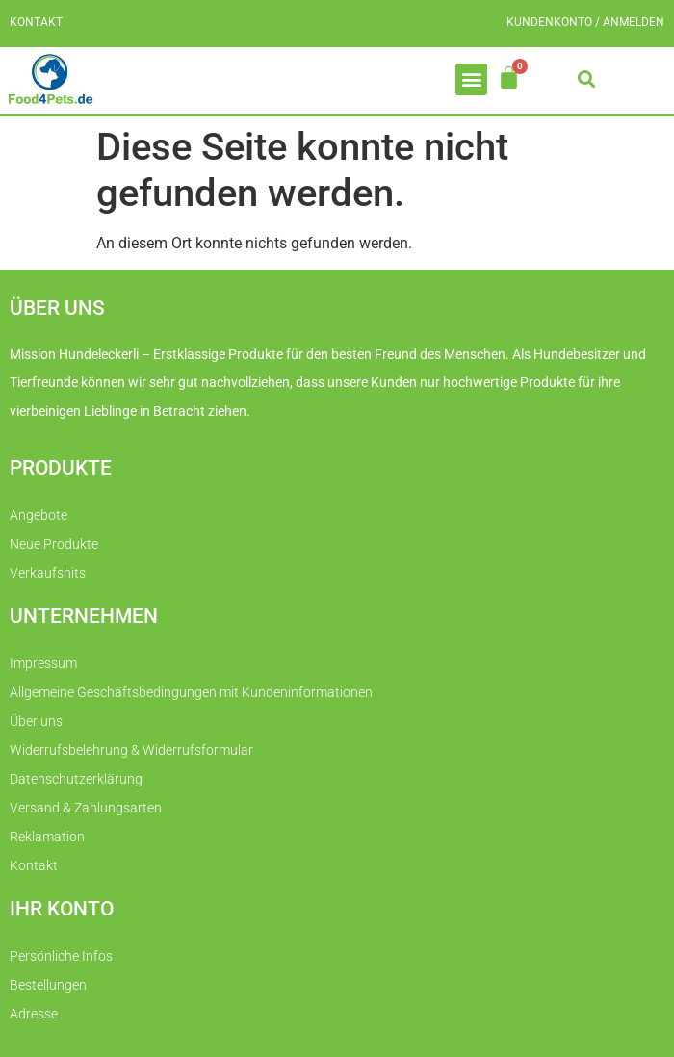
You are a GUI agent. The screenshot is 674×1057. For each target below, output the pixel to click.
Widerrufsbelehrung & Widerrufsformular (131, 750)
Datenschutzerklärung (76, 778)
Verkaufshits (48, 572)
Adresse (34, 1013)
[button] (471, 79)
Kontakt (36, 22)
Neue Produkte (54, 544)
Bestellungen (48, 985)
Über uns (36, 721)
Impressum (43, 663)
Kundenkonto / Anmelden (585, 22)
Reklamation (47, 836)
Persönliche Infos (61, 956)
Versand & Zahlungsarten (86, 807)
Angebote (38, 515)
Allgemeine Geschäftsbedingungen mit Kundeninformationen (191, 692)
